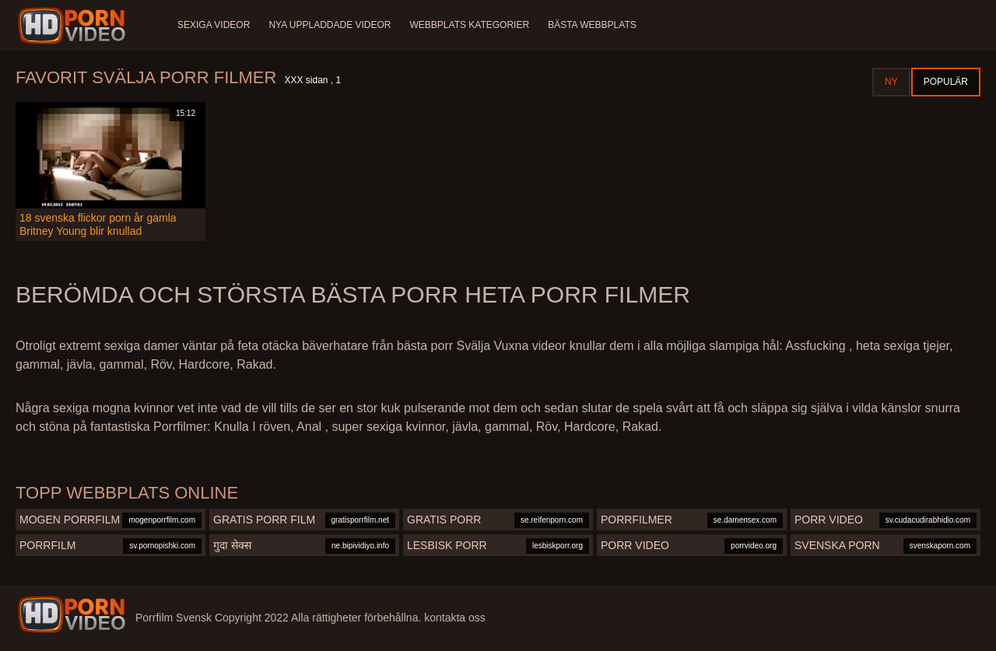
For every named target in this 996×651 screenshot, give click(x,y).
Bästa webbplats (592, 24)
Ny (891, 81)
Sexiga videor (213, 24)
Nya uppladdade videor (329, 24)
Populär (946, 81)
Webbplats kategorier (470, 24)
